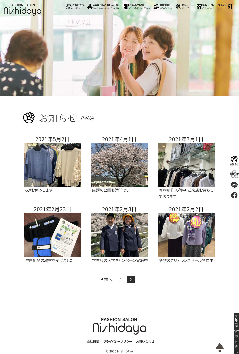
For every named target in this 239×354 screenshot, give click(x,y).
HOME (236, 319)
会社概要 (93, 341)
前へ (108, 279)
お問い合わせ (145, 341)
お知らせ (234, 164)
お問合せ (234, 174)
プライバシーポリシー (117, 341)
